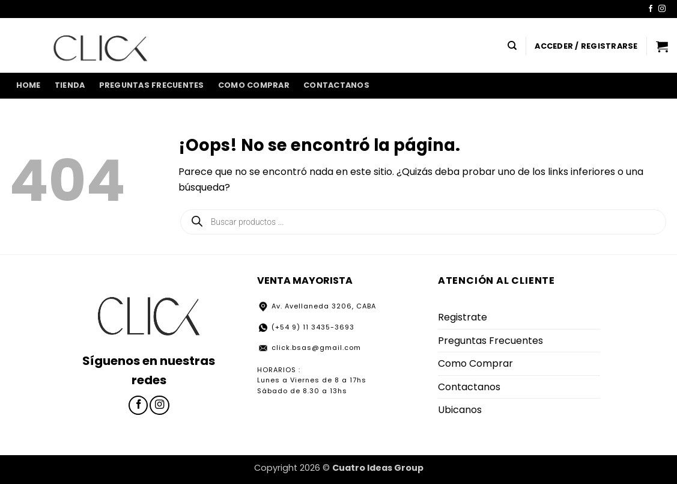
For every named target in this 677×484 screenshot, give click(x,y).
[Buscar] (512, 45)
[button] (586, 46)
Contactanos (336, 85)
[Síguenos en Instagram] (662, 9)
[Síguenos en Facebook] (650, 9)
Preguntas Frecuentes (151, 85)
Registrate (462, 317)
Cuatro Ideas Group (378, 468)
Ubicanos (460, 410)
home (28, 85)
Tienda (70, 85)
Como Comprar (254, 85)
